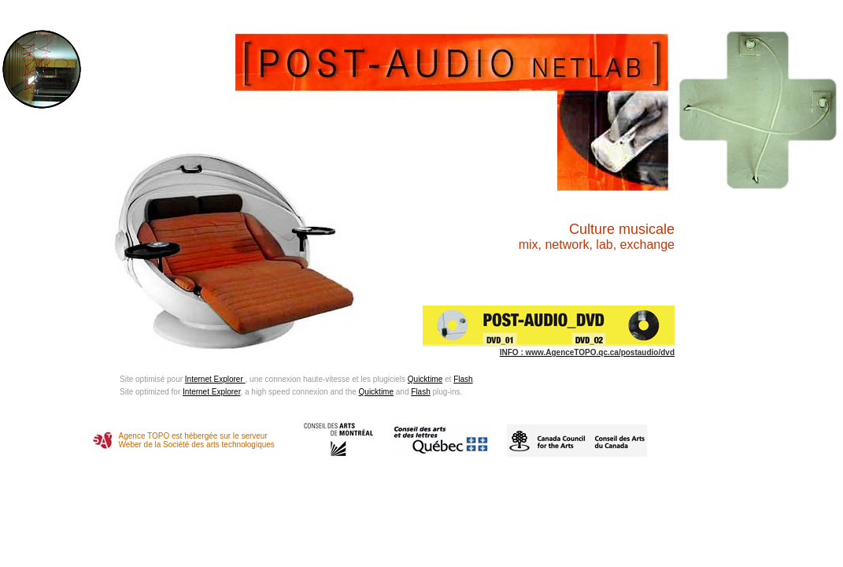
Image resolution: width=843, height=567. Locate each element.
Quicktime (425, 379)
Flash (462, 379)
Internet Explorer (215, 379)
